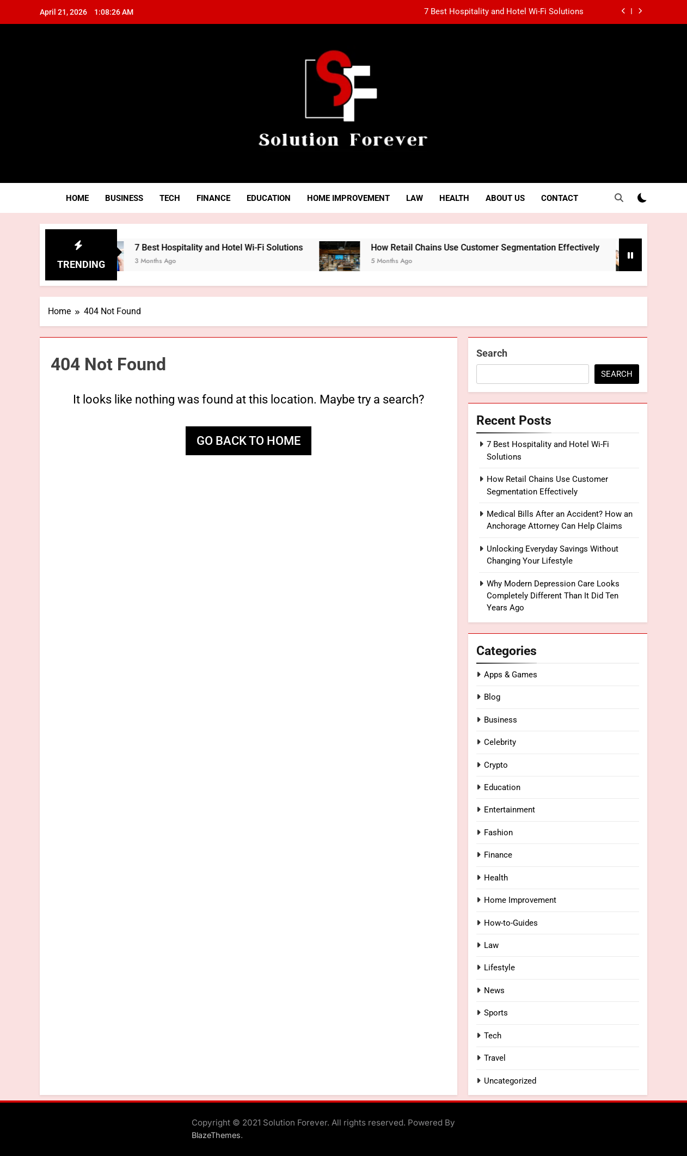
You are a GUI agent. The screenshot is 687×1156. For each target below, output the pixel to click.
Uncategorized (510, 1081)
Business (124, 198)
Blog (492, 697)
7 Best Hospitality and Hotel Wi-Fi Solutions (504, 12)
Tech (170, 198)
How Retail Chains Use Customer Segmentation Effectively (497, 247)
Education (269, 198)
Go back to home (248, 441)
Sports (496, 1013)
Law (414, 198)
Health (454, 198)
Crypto (496, 765)
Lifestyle (499, 967)
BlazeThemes (216, 1135)
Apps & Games (510, 675)
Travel (495, 1058)
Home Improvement (348, 198)
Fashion (498, 832)
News (494, 990)
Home (77, 198)
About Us (505, 198)
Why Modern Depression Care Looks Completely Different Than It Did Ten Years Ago (553, 596)
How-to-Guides (511, 923)
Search (491, 353)
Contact (559, 198)
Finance (213, 198)
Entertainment (509, 810)
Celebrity (500, 742)
